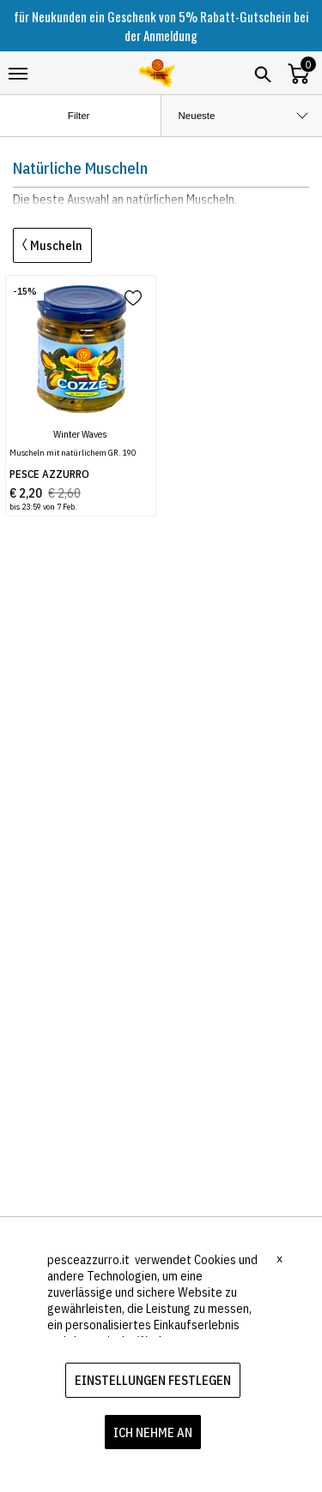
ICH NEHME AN (152, 1432)
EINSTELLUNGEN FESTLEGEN (153, 1380)
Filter (93, 116)
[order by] (242, 115)
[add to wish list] (133, 299)
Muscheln (52, 245)
